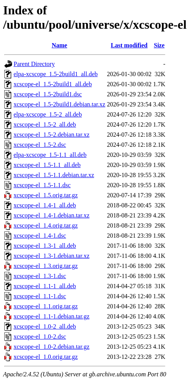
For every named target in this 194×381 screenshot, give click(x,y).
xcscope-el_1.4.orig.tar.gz (46, 225)
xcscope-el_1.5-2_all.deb (45, 124)
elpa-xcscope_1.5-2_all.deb (48, 114)
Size (159, 45)
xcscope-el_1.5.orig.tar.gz (46, 195)
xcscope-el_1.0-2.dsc (40, 336)
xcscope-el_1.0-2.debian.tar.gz (51, 346)
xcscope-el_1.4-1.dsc (40, 235)
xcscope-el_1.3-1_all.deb (45, 245)
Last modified (129, 45)
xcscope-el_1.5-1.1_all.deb (47, 165)
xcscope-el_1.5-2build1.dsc (48, 94)
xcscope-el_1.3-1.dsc (40, 276)
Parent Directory (34, 64)
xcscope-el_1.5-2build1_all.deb (53, 84)
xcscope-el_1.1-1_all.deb (45, 286)
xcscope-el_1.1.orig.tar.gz (46, 306)
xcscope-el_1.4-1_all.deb (45, 205)
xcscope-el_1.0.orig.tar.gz (46, 356)
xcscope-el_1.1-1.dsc (40, 296)
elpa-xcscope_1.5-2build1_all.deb (56, 74)
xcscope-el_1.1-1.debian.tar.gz (51, 316)
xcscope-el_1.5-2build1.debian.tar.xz (59, 104)
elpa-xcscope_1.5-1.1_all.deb (50, 154)
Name (59, 45)
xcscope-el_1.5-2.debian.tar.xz (51, 134)
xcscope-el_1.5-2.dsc (40, 144)
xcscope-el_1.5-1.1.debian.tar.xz (54, 175)
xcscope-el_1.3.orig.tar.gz (46, 266)
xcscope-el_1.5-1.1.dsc (42, 185)
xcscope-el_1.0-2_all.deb (45, 326)
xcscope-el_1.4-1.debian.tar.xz (51, 215)
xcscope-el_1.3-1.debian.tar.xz (51, 255)
